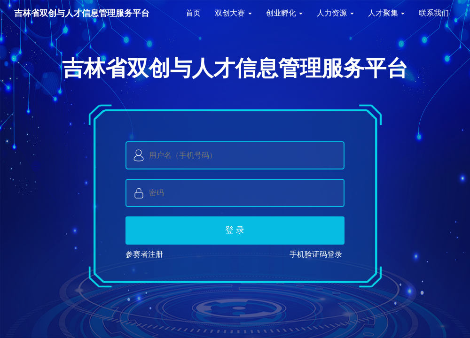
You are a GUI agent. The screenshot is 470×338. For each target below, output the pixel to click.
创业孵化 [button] (284, 13)
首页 (193, 13)
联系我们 (434, 13)
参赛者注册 (146, 254)
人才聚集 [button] (386, 13)
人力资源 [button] (335, 13)
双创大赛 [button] (233, 13)
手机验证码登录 (316, 254)
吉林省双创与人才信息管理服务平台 (81, 13)
